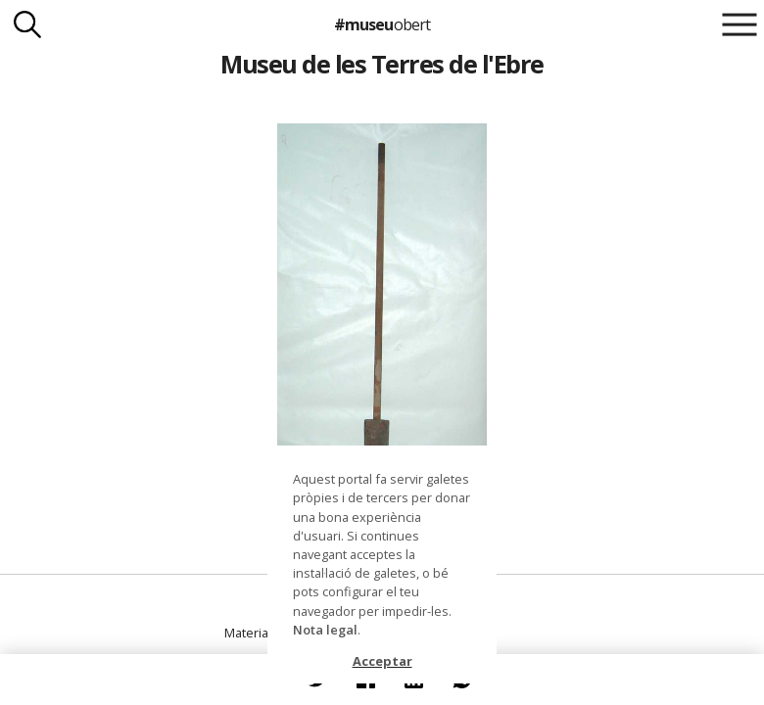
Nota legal (325, 629)
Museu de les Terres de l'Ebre (381, 63)
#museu (381, 24)
